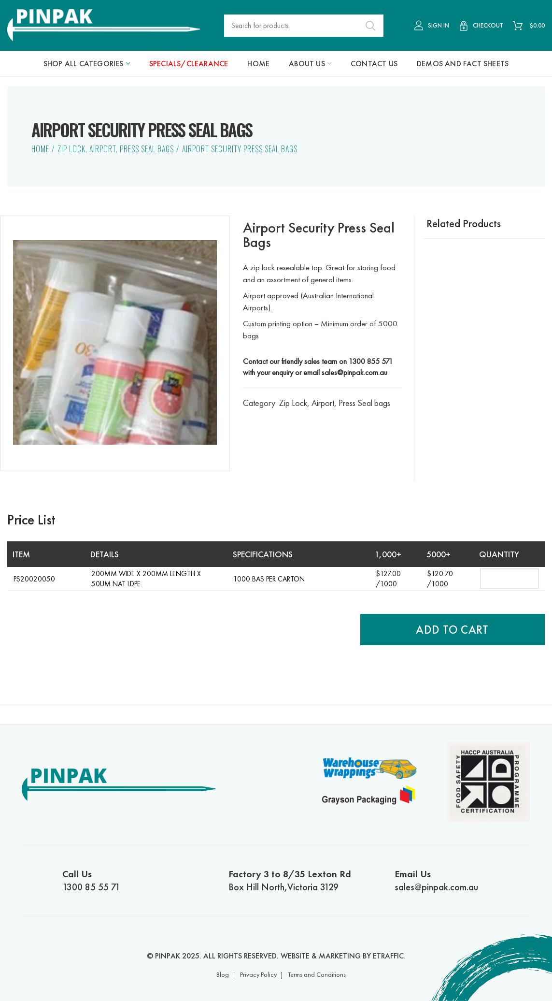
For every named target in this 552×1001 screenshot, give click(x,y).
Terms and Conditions (317, 974)
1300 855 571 (371, 361)
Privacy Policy (258, 974)
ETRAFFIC (388, 956)
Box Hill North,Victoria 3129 (295, 880)
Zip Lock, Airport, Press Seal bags (115, 149)
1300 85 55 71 (129, 880)
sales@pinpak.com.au (354, 372)
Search (370, 26)
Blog (222, 974)
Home (40, 149)
